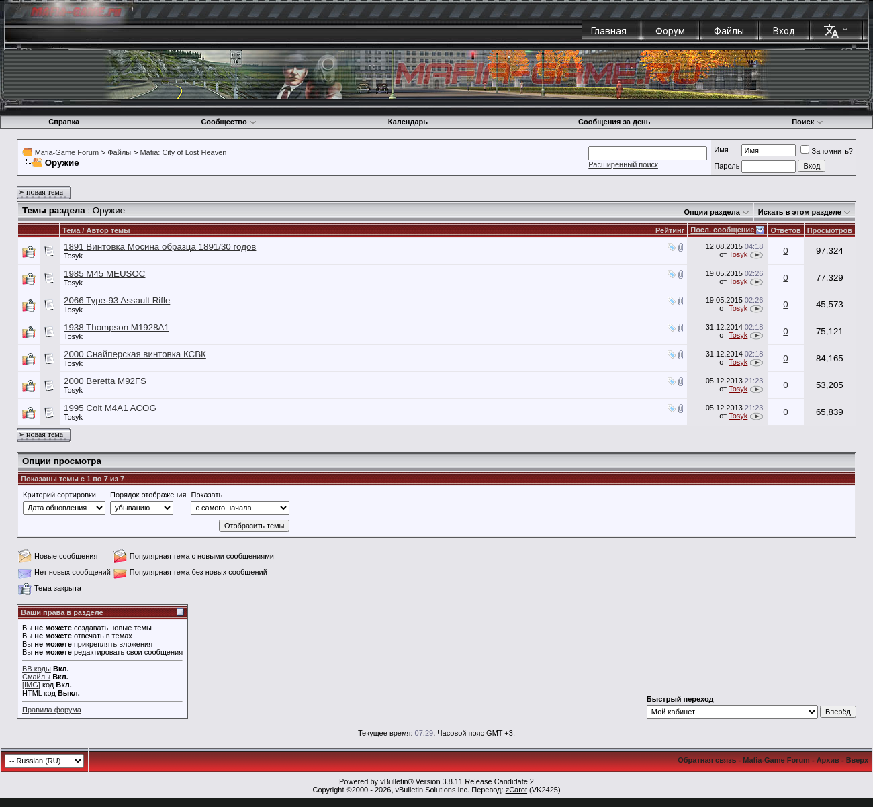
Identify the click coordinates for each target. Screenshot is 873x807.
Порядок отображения (148, 495)
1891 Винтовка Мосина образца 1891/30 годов (160, 247)
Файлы (729, 31)
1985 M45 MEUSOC (104, 274)
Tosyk (73, 256)
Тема (71, 230)
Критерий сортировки (59, 495)
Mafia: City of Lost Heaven (183, 152)
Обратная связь (707, 760)
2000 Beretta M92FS (105, 381)
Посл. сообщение (722, 230)
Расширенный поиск (623, 164)
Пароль (726, 166)
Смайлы (36, 677)
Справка (63, 121)
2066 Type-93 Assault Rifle (117, 300)
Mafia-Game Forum (67, 152)
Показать (206, 495)
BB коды (36, 669)
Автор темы (108, 230)
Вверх (857, 760)
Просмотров (829, 230)
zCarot (516, 790)
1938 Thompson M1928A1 (116, 327)
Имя (721, 150)
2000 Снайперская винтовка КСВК (135, 354)
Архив (828, 760)
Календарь (408, 121)
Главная (609, 31)
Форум (670, 31)
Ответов (785, 230)
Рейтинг (669, 230)
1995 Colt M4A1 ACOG (110, 408)
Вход (784, 31)
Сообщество (228, 121)
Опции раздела (712, 212)
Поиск (807, 121)
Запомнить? (826, 151)
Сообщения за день (614, 121)
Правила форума (51, 710)
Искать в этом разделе (799, 212)
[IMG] (31, 685)
